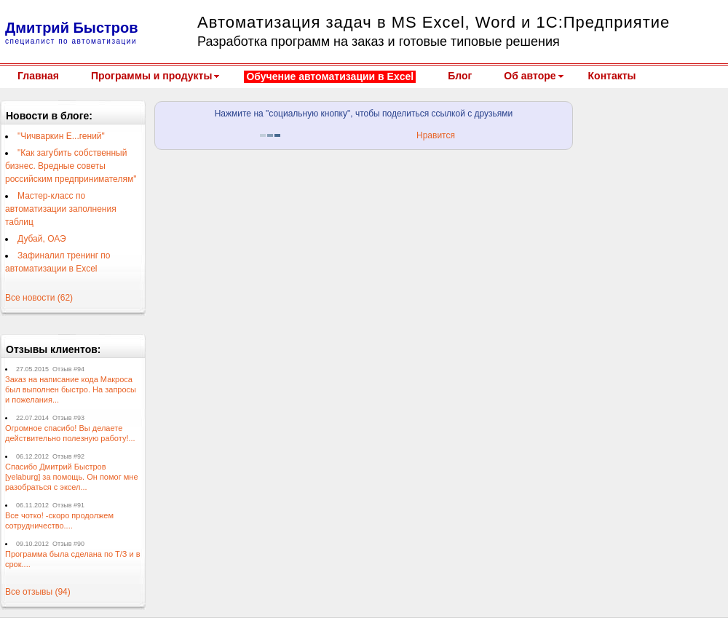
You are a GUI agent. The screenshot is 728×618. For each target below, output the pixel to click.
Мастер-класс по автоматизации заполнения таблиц (60, 209)
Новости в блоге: (49, 116)
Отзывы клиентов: (53, 349)
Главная (38, 76)
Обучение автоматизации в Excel (330, 76)
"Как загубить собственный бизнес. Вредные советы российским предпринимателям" (70, 166)
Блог (460, 76)
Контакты (612, 76)
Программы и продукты (151, 76)
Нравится (435, 135)
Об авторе (529, 76)
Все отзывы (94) (38, 592)
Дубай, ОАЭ (41, 239)
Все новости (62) (39, 298)
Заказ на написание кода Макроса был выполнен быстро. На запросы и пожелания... (70, 389)
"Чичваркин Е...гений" (61, 136)
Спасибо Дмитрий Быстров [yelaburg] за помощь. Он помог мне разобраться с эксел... (71, 476)
